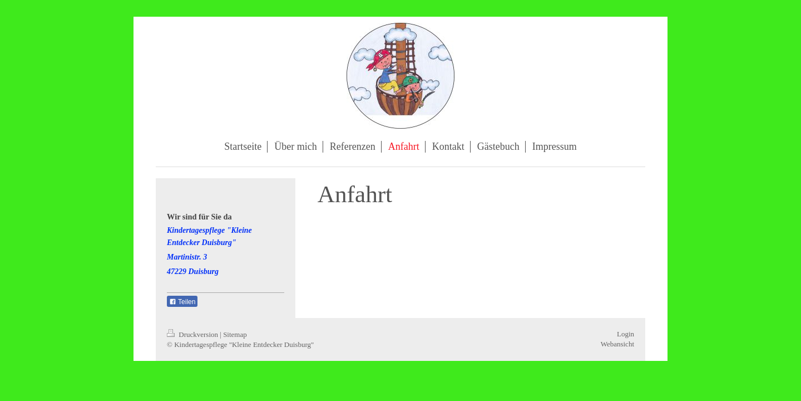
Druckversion (193, 334)
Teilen (182, 302)
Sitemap (235, 334)
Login (625, 334)
